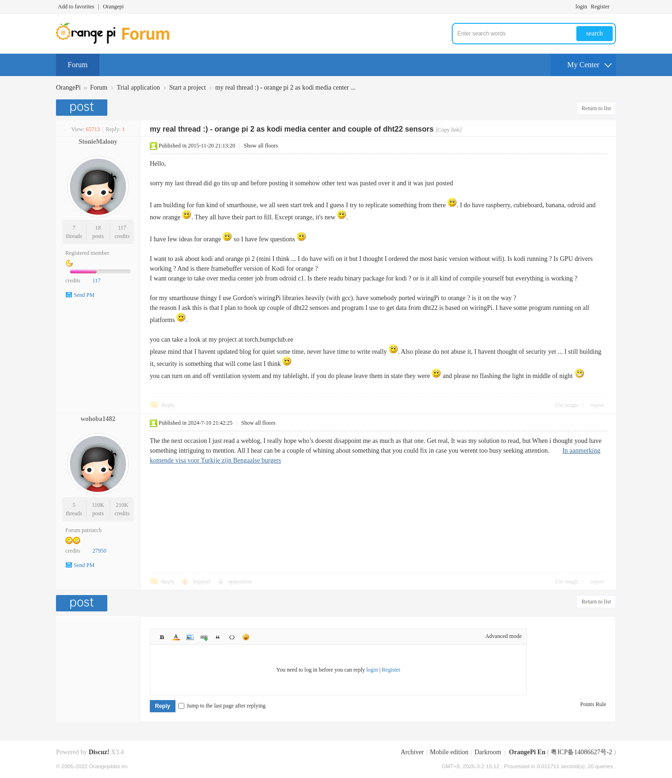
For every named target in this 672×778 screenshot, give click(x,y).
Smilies (246, 637)
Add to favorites (76, 6)
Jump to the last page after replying (222, 705)
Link (204, 637)
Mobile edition (449, 752)
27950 (99, 550)
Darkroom (488, 752)
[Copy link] (449, 129)
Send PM (84, 295)
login (581, 6)
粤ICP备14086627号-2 (581, 752)
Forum (78, 65)
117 (122, 227)
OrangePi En (527, 752)
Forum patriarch (83, 530)
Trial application (138, 87)
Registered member (87, 253)
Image (190, 637)
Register (600, 6)
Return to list (596, 108)
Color (176, 637)
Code (232, 637)
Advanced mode (503, 636)
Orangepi (113, 6)
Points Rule (593, 704)
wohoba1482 (98, 418)
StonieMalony (97, 141)
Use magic (567, 405)
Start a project (187, 87)
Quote (218, 637)
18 (98, 227)
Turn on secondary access (613, 6)
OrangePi (68, 87)
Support (202, 581)
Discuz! (99, 752)
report (597, 405)
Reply (168, 405)
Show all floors (261, 145)
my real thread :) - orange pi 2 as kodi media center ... (285, 87)
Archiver (412, 752)
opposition (240, 581)
